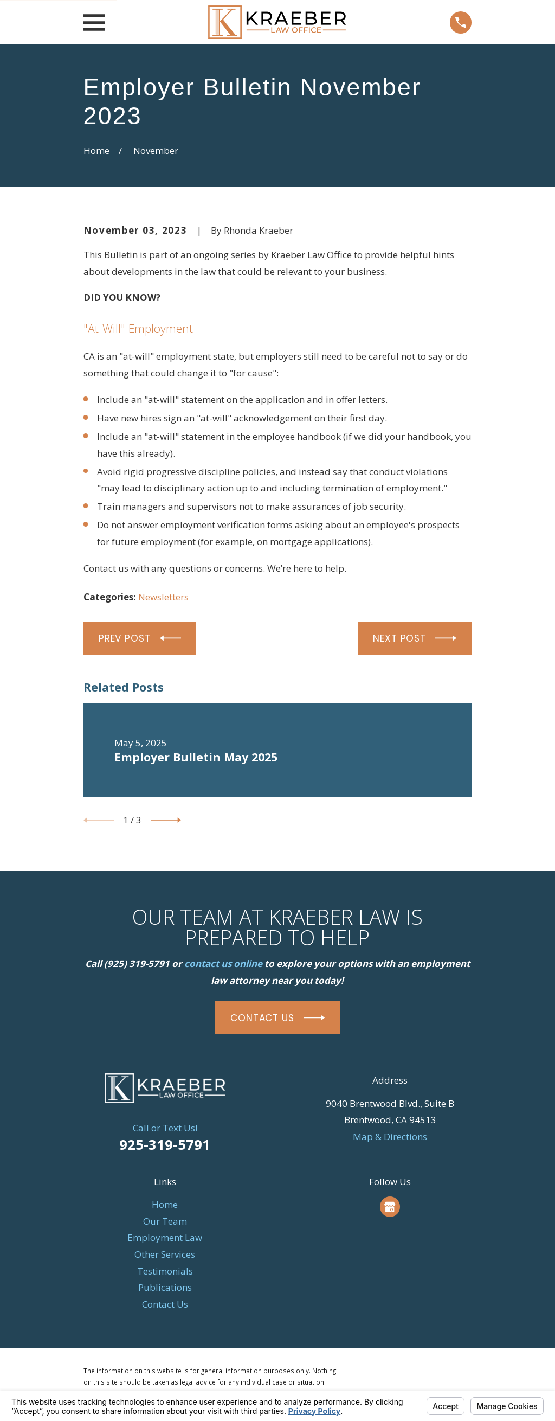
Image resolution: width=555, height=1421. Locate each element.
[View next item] (166, 820)
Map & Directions (390, 1136)
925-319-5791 (164, 1144)
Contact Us (165, 1304)
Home (165, 1204)
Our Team (165, 1221)
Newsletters (163, 597)
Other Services (164, 1254)
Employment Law (164, 1237)
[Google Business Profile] (389, 1206)
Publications (165, 1287)
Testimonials (165, 1271)
